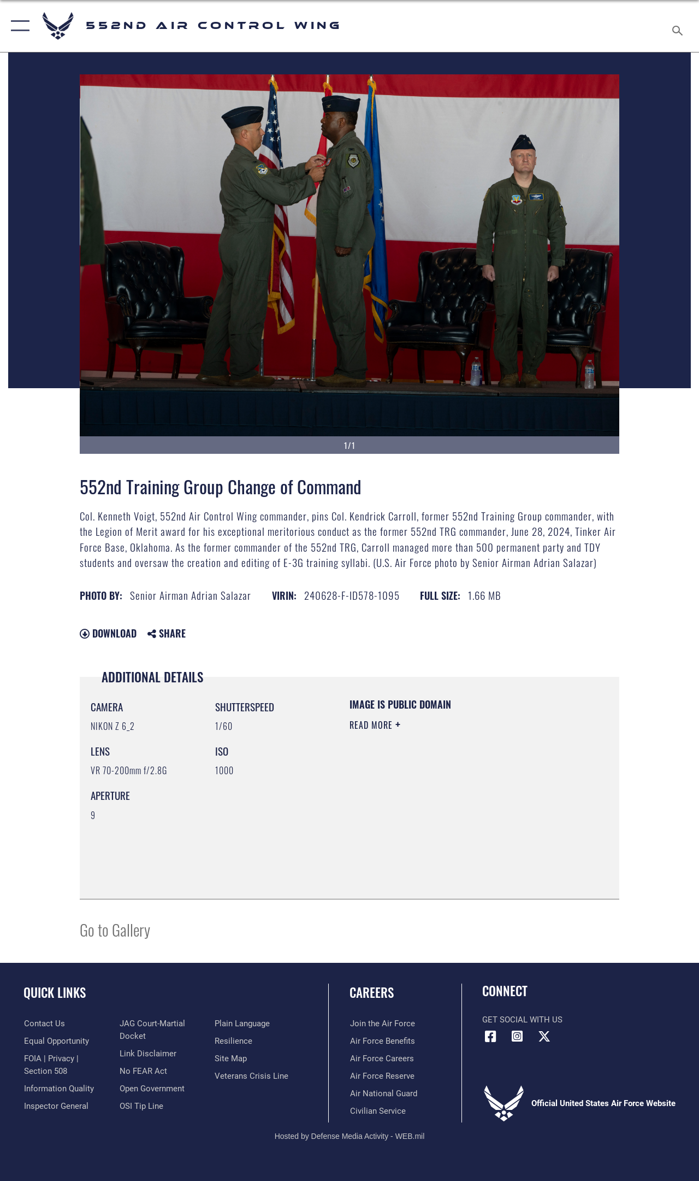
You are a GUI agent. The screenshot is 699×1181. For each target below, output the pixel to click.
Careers (372, 993)
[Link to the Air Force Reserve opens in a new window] (382, 1076)
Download (108, 633)
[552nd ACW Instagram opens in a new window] (517, 1036)
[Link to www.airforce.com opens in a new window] (382, 1023)
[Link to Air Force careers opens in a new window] (381, 1058)
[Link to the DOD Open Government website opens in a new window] (151, 1088)
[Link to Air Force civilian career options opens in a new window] (377, 1111)
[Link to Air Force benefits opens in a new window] (382, 1041)
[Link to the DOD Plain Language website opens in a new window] (242, 1023)
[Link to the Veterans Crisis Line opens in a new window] (251, 1076)
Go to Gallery (115, 929)
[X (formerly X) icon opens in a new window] (544, 1036)
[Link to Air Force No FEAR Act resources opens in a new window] (143, 1070)
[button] (17, 26)
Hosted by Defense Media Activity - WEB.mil (350, 1136)
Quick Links (54, 993)
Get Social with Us (522, 1020)
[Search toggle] (679, 25)
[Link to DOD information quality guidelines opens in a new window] (58, 1088)
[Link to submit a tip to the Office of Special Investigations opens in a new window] (141, 1105)
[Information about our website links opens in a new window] (147, 1053)
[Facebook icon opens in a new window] (490, 1036)
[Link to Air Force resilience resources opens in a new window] (233, 1041)
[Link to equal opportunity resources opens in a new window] (55, 1041)
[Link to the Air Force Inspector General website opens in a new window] (55, 1105)
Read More (372, 725)
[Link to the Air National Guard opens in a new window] (383, 1093)
